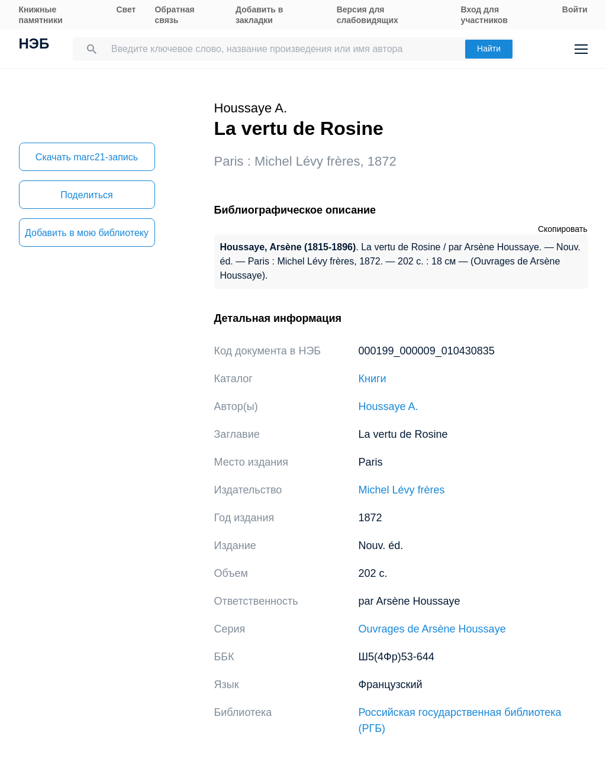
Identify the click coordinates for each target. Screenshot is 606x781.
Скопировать (563, 229)
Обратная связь (174, 15)
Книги (372, 379)
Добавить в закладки (259, 15)
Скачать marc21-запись (87, 157)
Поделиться (86, 195)
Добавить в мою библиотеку (87, 233)
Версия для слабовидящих (367, 15)
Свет (126, 9)
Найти (489, 48)
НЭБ (34, 44)
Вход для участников (484, 15)
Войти (575, 9)
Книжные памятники (41, 15)
